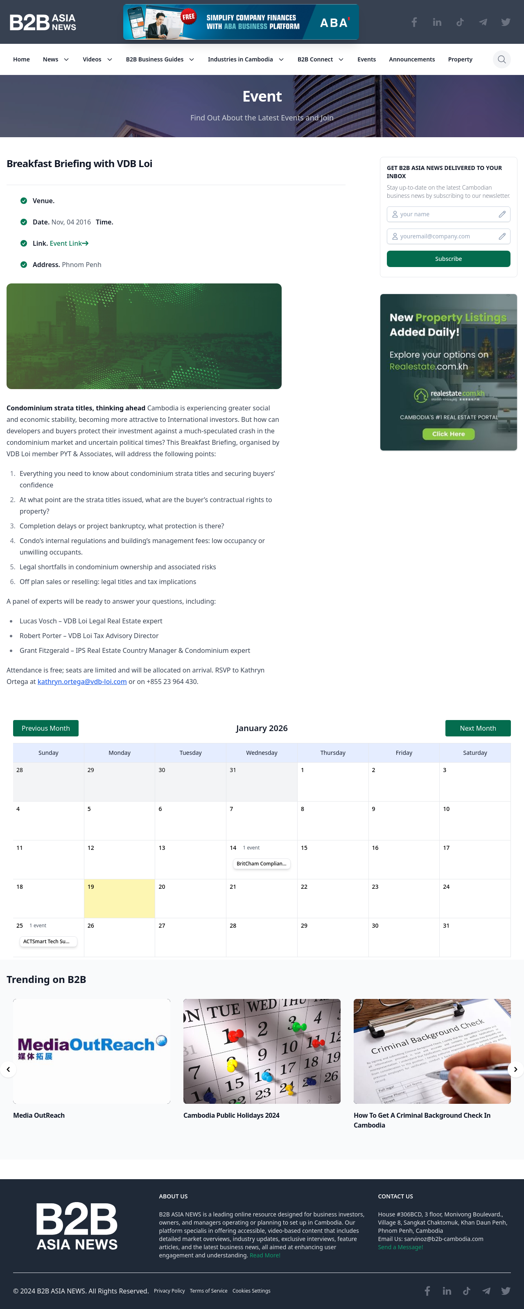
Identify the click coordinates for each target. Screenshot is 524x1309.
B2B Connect (321, 59)
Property (460, 59)
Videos (98, 59)
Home (21, 59)
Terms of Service (209, 1290)
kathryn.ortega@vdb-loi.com (82, 681)
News (56, 59)
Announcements (412, 59)
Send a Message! (400, 1247)
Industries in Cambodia (246, 59)
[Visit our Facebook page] (414, 22)
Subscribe (448, 259)
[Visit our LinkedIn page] (437, 22)
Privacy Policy (169, 1290)
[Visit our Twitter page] (506, 22)
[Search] (502, 59)
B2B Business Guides (160, 59)
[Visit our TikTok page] (460, 22)
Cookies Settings (252, 1290)
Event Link (69, 243)
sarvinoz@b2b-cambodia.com (443, 1239)
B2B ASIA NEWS (61, 1290)
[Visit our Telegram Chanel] (483, 22)
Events (366, 59)
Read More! (265, 1255)
